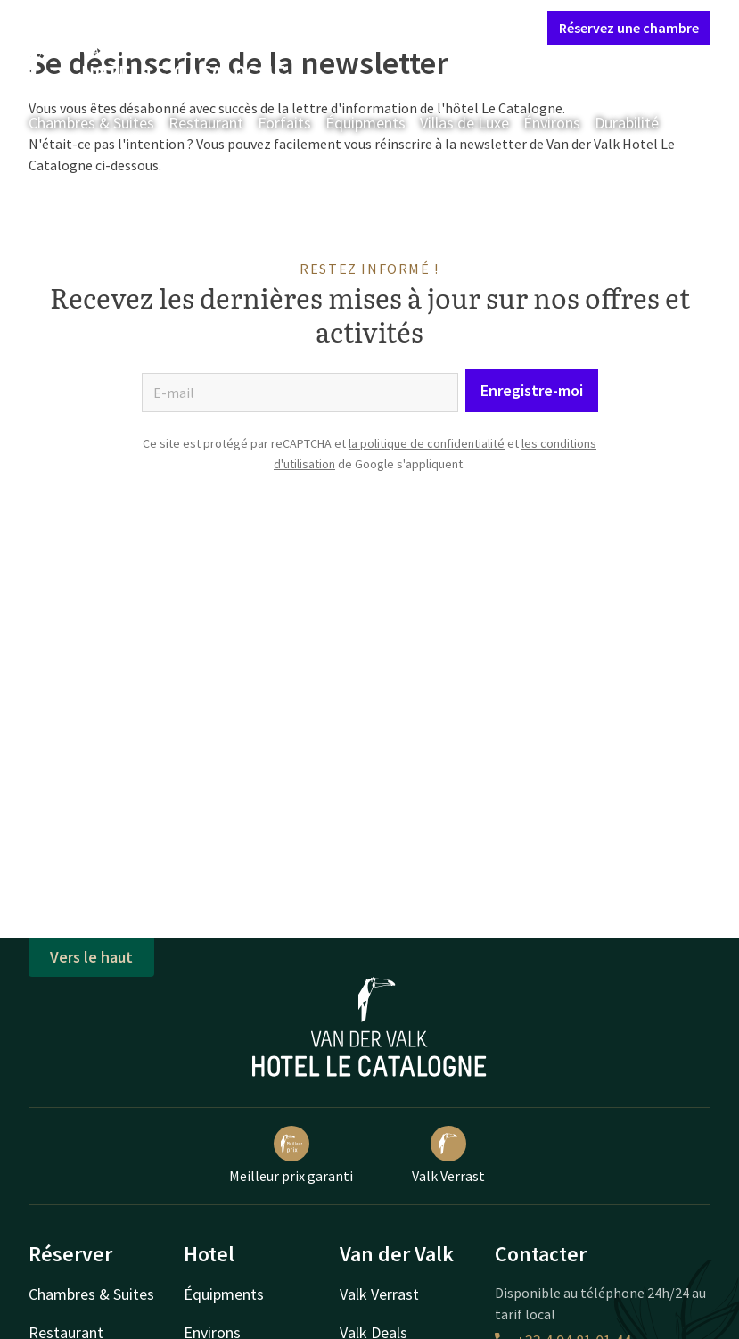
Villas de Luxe (464, 122)
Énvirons (551, 122)
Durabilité (627, 122)
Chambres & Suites (91, 122)
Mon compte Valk (428, 27)
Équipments (365, 122)
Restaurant (205, 122)
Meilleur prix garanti (291, 1155)
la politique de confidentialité (427, 443)
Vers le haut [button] (91, 956)
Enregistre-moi (531, 390)
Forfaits (284, 122)
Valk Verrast (448, 1155)
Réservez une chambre (629, 28)
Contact (336, 27)
